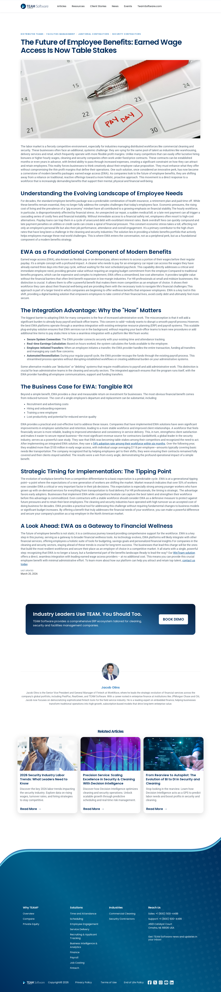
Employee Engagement (84, 924)
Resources (78, 6)
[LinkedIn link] (172, 982)
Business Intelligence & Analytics (83, 945)
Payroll (74, 957)
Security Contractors (126, 34)
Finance (74, 952)
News (115, 6)
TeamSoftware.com (150, 6)
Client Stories (98, 6)
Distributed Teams (32, 34)
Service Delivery (79, 929)
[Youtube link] (166, 982)
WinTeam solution (184, 552)
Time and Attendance (83, 913)
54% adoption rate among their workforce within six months (129, 443)
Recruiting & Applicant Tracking (83, 936)
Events (128, 6)
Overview (28, 913)
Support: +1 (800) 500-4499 (165, 919)
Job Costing (77, 963)
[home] (36, 6)
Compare (29, 919)
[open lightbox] (110, 99)
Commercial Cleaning (122, 913)
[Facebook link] (149, 982)
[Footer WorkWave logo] (33, 982)
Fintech (74, 968)
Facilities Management (61, 34)
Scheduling (76, 919)
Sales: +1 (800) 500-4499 (163, 913)
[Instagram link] (161, 982)
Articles (61, 6)
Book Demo (173, 619)
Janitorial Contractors (93, 34)
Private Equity (31, 924)
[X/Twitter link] (155, 982)
